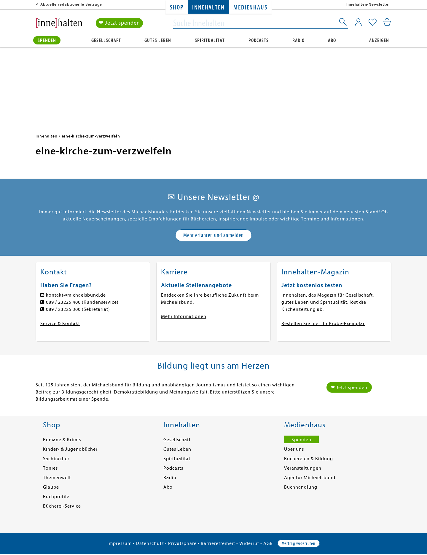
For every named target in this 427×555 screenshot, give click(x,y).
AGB (268, 543)
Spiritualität (210, 40)
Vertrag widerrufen (298, 543)
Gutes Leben (157, 40)
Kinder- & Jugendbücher (70, 449)
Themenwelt (57, 477)
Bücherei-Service (62, 506)
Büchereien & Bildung (308, 458)
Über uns (294, 449)
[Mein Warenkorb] (387, 22)
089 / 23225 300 (63, 309)
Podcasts (258, 40)
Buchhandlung (300, 487)
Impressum (119, 543)
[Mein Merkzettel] (372, 22)
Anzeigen (379, 40)
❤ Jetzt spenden (119, 23)
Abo (332, 40)
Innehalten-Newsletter (368, 4)
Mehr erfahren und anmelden (213, 235)
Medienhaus (250, 7)
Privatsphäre (182, 543)
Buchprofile (56, 496)
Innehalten (208, 7)
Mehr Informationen (183, 316)
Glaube (51, 487)
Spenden (47, 40)
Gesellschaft (106, 40)
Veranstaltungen (302, 468)
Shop (176, 7)
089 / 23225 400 (63, 302)
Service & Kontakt (60, 323)
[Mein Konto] (358, 22)
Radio (298, 40)
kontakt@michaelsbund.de (76, 295)
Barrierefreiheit (218, 543)
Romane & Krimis (62, 439)
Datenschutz (150, 543)
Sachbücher (56, 458)
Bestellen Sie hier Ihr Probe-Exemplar (323, 323)
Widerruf (249, 543)
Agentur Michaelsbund (309, 477)
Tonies (50, 468)
